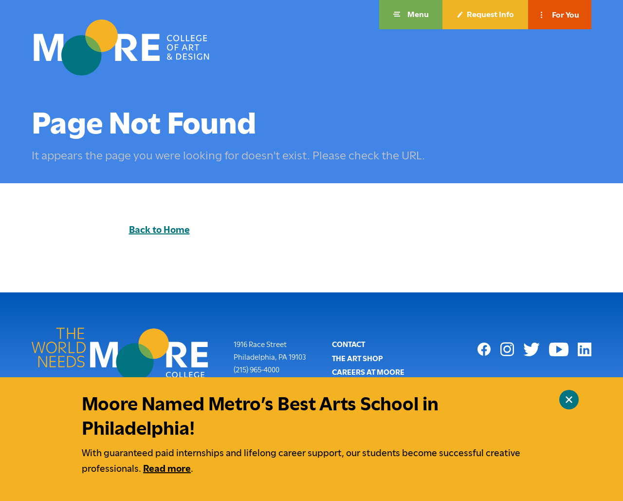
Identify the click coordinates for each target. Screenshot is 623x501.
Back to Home (159, 229)
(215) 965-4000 (256, 369)
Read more (167, 468)
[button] (410, 14)
